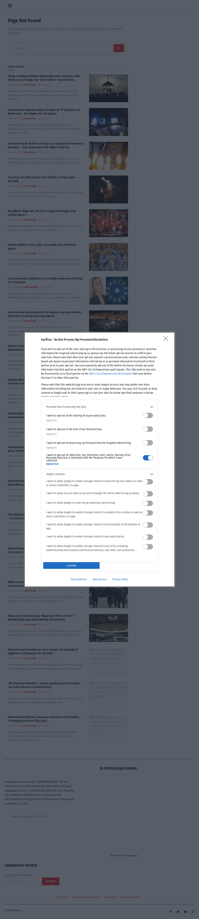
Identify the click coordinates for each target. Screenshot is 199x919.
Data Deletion (79, 579)
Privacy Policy (120, 579)
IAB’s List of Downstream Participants (110, 373)
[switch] (148, 415)
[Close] (167, 340)
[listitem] (99, 407)
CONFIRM (71, 565)
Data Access (99, 579)
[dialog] (100, 459)
